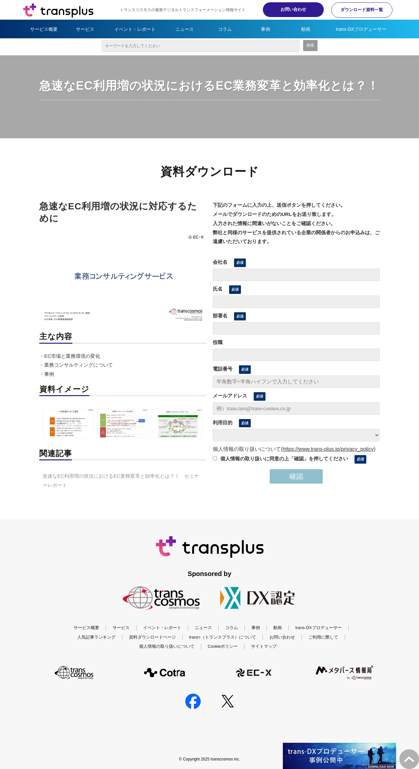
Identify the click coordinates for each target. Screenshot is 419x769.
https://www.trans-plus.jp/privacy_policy (327, 449)
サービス (85, 29)
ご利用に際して (323, 637)
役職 (218, 342)
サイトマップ (264, 646)
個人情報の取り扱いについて (166, 646)
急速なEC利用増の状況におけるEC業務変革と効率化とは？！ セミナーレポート (121, 480)
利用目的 (222, 422)
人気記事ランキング (96, 637)
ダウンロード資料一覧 (360, 9)
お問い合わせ (288, 9)
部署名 (220, 315)
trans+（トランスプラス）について (222, 637)
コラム (225, 29)
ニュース (184, 29)
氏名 (218, 289)
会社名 (220, 262)
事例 (265, 29)
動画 (305, 29)
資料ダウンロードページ (152, 637)
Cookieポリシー (223, 646)
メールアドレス (230, 395)
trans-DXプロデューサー (361, 29)
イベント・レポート (134, 29)
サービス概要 (44, 29)
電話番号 (222, 369)
